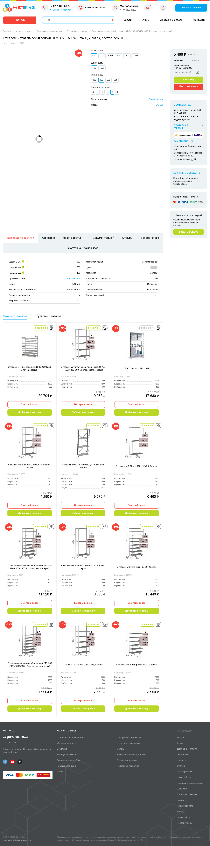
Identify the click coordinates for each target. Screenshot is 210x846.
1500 (118, 56)
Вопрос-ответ (150, 238)
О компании (183, 755)
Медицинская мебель (68, 755)
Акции (145, 20)
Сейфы (120, 749)
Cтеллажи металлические (70, 738)
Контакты (199, 20)
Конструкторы (184, 823)
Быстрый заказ (29, 404)
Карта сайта (183, 817)
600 (115, 80)
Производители (185, 806)
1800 (127, 56)
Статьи (181, 766)
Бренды (181, 812)
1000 (102, 56)
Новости (181, 760)
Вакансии (182, 789)
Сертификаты (184, 772)
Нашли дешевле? (182, 72)
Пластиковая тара (66, 766)
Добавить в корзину (29, 412)
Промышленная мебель (68, 760)
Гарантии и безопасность (190, 783)
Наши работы (184, 777)
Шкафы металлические (129, 738)
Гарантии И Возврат (185, 173)
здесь (184, 184)
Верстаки (62, 749)
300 (94, 80)
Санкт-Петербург (62, 10)
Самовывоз (181, 141)
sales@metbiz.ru (95, 8)
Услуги (128, 20)
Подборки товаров (187, 795)
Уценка (60, 772)
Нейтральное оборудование (131, 755)
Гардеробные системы (128, 743)
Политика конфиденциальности (17, 840)
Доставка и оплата (171, 20)
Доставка (180, 105)
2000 (135, 56)
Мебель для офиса (66, 743)
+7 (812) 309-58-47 (15, 737)
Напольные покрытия (128, 766)
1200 (110, 56)
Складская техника (127, 760)
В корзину (188, 80)
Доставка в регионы (181, 127)
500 (108, 80)
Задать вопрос (188, 232)
